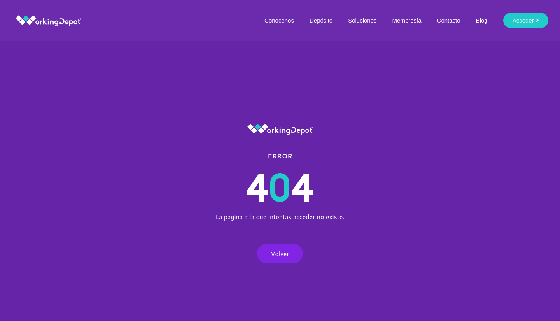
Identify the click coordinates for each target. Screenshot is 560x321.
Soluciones (362, 20)
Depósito (321, 20)
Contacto (448, 20)
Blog (482, 20)
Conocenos (279, 20)
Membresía (407, 20)
